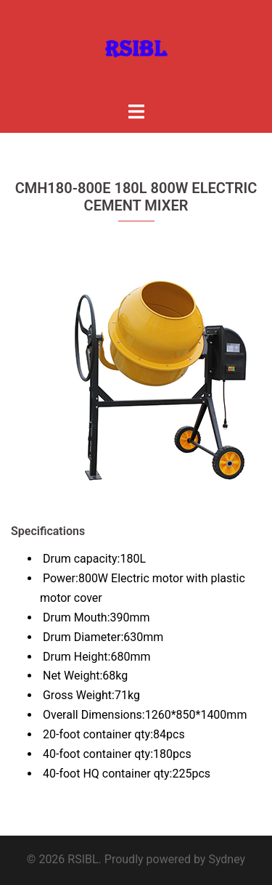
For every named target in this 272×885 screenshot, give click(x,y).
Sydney (226, 859)
